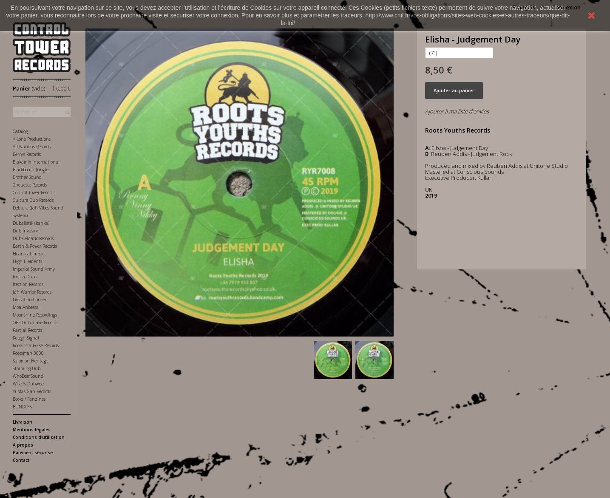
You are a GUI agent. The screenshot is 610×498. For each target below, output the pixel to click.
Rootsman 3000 (28, 353)
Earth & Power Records (35, 246)
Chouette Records (30, 185)
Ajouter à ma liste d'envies (457, 111)
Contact (21, 460)
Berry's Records (27, 154)
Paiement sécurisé (33, 453)
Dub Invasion (26, 231)
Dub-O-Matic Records (33, 238)
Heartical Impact (29, 254)
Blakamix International (36, 162)
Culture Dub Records (33, 200)
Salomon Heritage (30, 361)
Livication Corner (29, 300)
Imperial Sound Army (34, 269)
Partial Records (27, 330)
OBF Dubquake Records (35, 322)
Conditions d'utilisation (39, 437)
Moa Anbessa (26, 307)
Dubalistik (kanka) (31, 223)
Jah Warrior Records (32, 292)
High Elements (27, 261)
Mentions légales (32, 430)
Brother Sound (27, 177)
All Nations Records (32, 147)
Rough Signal (26, 338)
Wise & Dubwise (28, 384)
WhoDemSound (28, 376)
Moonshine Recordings (35, 315)
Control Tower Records (34, 192)
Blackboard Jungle (30, 170)
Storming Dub (26, 368)
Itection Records (28, 284)
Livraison (22, 422)
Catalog (20, 131)
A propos (23, 445)
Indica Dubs (25, 277)
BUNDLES (22, 407)
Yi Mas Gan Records (32, 391)
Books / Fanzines (29, 399)
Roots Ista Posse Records (36, 345)
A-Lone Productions (32, 139)
